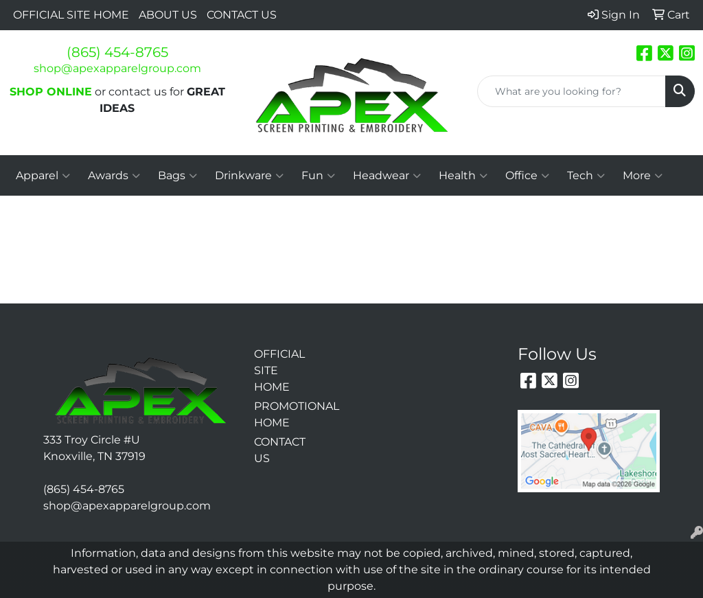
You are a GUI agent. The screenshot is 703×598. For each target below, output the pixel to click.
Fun (318, 176)
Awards (114, 176)
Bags (177, 176)
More (642, 176)
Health (463, 176)
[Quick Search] (571, 91)
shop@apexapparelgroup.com (117, 68)
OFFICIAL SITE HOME (71, 14)
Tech (586, 176)
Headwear (387, 176)
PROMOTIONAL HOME (278, 414)
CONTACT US (242, 14)
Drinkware (249, 176)
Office (527, 176)
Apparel (43, 176)
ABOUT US (168, 14)
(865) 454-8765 (117, 52)
